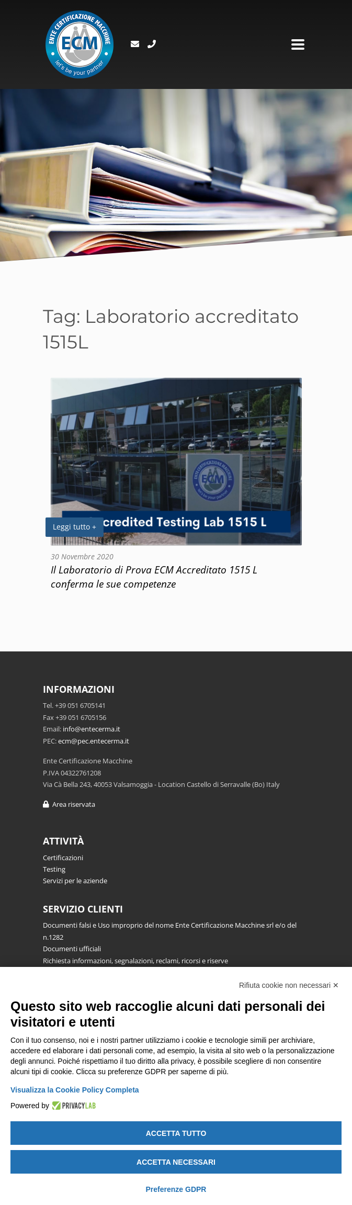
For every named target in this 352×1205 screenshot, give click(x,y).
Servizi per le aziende (75, 880)
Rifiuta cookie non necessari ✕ (289, 985)
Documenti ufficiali (72, 948)
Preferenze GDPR (176, 1189)
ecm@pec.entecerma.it (93, 741)
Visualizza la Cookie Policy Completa (74, 1090)
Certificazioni (63, 857)
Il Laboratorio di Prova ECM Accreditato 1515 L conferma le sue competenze (154, 576)
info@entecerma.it (91, 729)
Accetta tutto (176, 1133)
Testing (54, 869)
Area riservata (69, 804)
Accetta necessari (176, 1162)
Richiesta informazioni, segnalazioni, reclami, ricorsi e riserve (135, 960)
